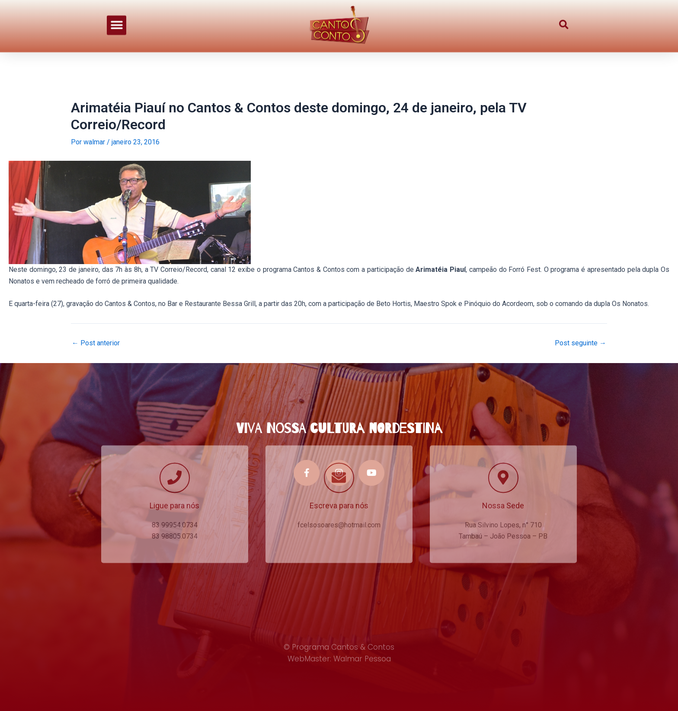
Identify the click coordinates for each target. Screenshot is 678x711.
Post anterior (96, 343)
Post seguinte (580, 343)
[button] (116, 17)
